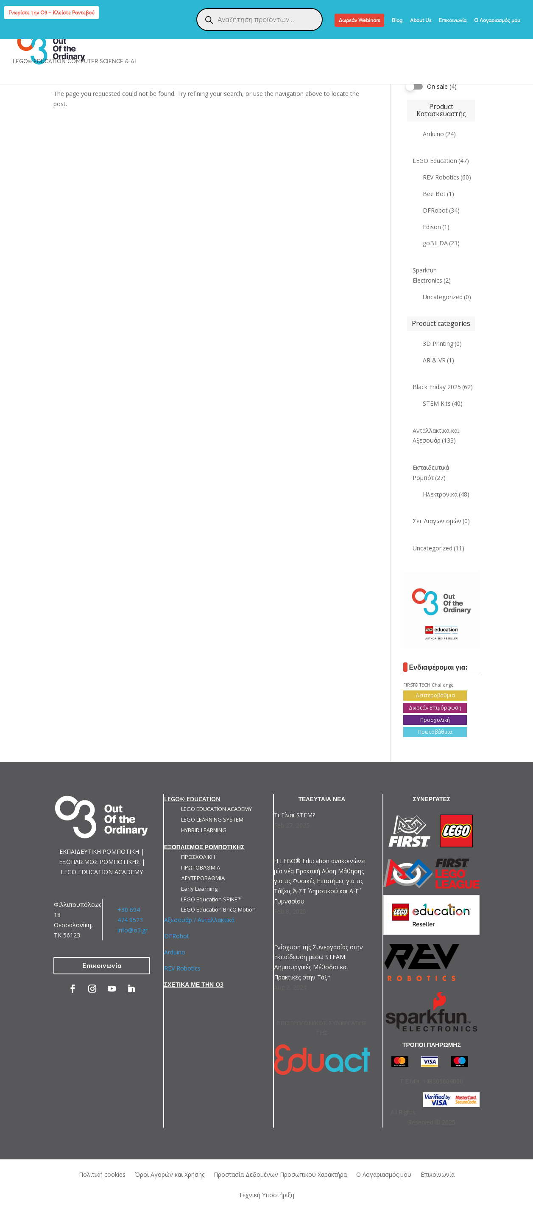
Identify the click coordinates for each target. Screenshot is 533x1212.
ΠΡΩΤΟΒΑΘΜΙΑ (200, 867)
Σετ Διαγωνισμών (441, 521)
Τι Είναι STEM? (294, 815)
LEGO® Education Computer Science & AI (74, 61)
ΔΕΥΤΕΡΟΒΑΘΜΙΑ (203, 878)
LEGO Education (441, 161)
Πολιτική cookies (102, 1174)
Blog (397, 20)
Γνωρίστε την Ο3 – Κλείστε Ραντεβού (51, 12)
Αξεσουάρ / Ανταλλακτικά (199, 920)
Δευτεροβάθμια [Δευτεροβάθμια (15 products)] (435, 695)
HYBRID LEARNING (203, 830)
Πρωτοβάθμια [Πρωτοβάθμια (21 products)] (435, 731)
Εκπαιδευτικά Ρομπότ (431, 472)
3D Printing (442, 343)
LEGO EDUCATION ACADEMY (216, 809)
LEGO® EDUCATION (192, 799)
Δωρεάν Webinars (359, 20)
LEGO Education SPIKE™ (211, 899)
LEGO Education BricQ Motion (218, 909)
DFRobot (441, 210)
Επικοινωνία (452, 20)
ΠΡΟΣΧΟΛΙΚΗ (198, 857)
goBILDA (441, 243)
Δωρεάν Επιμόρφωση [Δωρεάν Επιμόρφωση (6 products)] (435, 707)
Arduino (439, 134)
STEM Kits (443, 403)
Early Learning (199, 888)
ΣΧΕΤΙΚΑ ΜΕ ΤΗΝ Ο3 (193, 984)
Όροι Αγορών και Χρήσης (169, 1174)
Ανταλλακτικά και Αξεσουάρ (436, 435)
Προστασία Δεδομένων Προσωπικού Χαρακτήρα (280, 1174)
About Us (420, 20)
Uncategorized (447, 297)
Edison (436, 227)
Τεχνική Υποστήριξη (266, 1194)
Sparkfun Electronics (432, 275)
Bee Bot (438, 194)
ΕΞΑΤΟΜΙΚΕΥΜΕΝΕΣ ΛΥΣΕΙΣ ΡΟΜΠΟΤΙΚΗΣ (325, 34)
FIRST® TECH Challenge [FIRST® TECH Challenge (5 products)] (428, 685)
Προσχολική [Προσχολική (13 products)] (435, 720)
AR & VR (438, 360)
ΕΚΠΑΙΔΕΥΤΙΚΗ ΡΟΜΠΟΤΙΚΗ (118, 34)
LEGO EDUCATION (37, 34)
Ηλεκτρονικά (446, 494)
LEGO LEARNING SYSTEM (212, 819)
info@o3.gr (132, 930)
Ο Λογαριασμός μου (497, 20)
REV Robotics (447, 177)
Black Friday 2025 (443, 387)
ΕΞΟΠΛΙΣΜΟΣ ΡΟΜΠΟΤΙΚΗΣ (212, 34)
